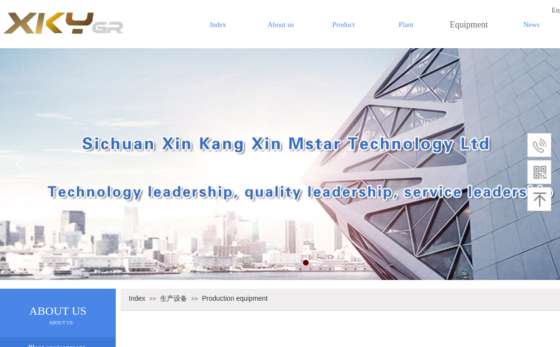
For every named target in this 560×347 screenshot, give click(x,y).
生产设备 (173, 298)
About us (281, 24)
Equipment (469, 24)
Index (218, 24)
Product (343, 24)
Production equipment (235, 298)
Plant (406, 24)
